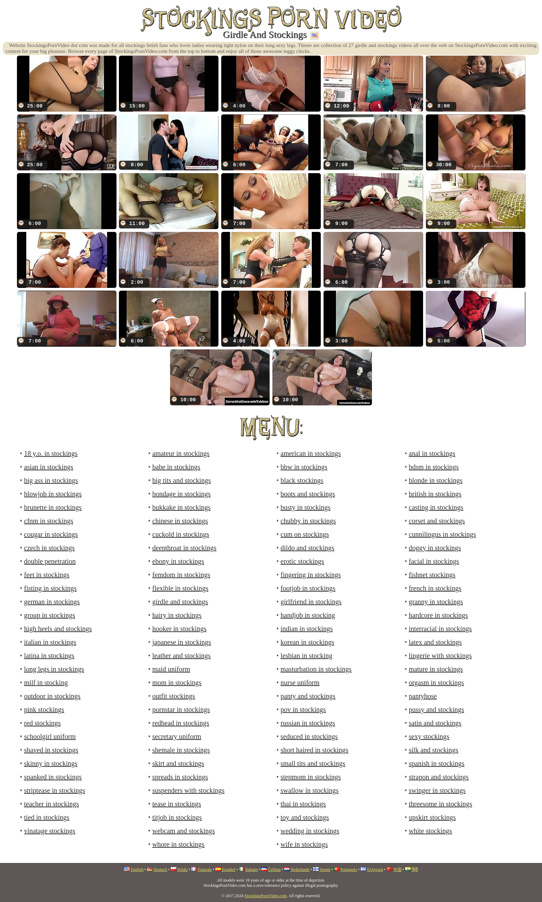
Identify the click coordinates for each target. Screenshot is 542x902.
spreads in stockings (180, 777)
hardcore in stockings (438, 615)
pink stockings (44, 709)
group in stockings (49, 615)
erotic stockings (302, 561)
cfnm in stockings (48, 521)
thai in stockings (303, 804)
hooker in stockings (179, 628)
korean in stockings (308, 642)
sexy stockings (429, 736)
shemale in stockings (181, 750)
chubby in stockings (308, 521)
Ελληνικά (375, 869)
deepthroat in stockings (184, 548)
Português (348, 869)
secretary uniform (177, 736)
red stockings (42, 723)
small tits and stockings (313, 763)
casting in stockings (436, 507)
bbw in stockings (304, 467)
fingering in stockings (311, 575)
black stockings (302, 480)
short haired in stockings (314, 750)
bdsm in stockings (434, 467)
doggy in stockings (435, 548)
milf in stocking (46, 682)
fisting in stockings (50, 588)
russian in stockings (308, 723)
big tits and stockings (181, 480)
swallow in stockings (310, 790)
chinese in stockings (180, 521)
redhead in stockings (180, 723)
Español (228, 869)
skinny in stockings (50, 763)
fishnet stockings (432, 575)
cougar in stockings (51, 534)
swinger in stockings (437, 790)
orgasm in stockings (436, 682)
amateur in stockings (181, 453)
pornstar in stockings (181, 709)
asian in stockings (48, 467)
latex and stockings (435, 642)
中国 (397, 869)
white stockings (430, 831)
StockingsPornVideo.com (265, 895)
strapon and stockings (439, 777)
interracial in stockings (440, 628)
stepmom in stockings (311, 777)
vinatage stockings (49, 831)
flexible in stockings (180, 588)
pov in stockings (303, 709)
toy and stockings (305, 817)
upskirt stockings (432, 817)
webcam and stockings (183, 831)
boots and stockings (308, 494)
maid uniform (171, 669)
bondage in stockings (181, 494)
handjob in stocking (308, 615)
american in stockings (311, 453)
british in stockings (435, 494)
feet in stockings (46, 575)
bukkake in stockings (181, 507)
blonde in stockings (436, 480)
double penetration (50, 561)
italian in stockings (50, 642)
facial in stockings (434, 561)
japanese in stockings (181, 642)
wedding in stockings (310, 831)
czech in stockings (49, 548)
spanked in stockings (53, 777)
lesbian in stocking (307, 655)
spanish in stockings (437, 763)
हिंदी (415, 869)
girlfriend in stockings (311, 601)
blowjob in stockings (53, 494)
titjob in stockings (177, 817)
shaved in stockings (51, 750)
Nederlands (300, 869)
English (137, 869)
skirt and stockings (178, 763)
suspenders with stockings (188, 790)
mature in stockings (436, 669)
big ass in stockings (51, 480)
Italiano (251, 869)
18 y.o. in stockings (51, 453)
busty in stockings (305, 507)
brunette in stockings (53, 507)
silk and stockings (433, 750)
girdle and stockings (180, 601)
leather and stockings (181, 655)
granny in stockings (436, 601)
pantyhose (423, 696)
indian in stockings (307, 628)
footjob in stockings (308, 588)
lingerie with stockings (440, 655)
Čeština (274, 869)
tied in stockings (46, 817)
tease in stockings (176, 804)
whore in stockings (178, 844)
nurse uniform (300, 682)
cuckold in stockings (180, 534)
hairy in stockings (177, 615)
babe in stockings (176, 467)
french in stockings (435, 588)
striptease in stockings (54, 790)
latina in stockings (49, 655)
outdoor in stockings (52, 696)
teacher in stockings (51, 804)
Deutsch (160, 869)
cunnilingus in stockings (442, 534)
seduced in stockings (309, 736)
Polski (182, 869)
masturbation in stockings (316, 669)
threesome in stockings (440, 804)
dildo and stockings (308, 548)
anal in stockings (432, 453)
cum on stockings (305, 534)
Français (205, 869)
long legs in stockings (54, 669)
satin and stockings (435, 723)
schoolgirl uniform (50, 736)
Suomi (325, 869)
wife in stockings (304, 844)
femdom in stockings (181, 575)
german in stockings (52, 601)
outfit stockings (173, 696)
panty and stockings (308, 696)
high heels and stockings (58, 628)
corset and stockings (437, 521)
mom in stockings (177, 682)
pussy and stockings (436, 709)
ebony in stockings (178, 561)
